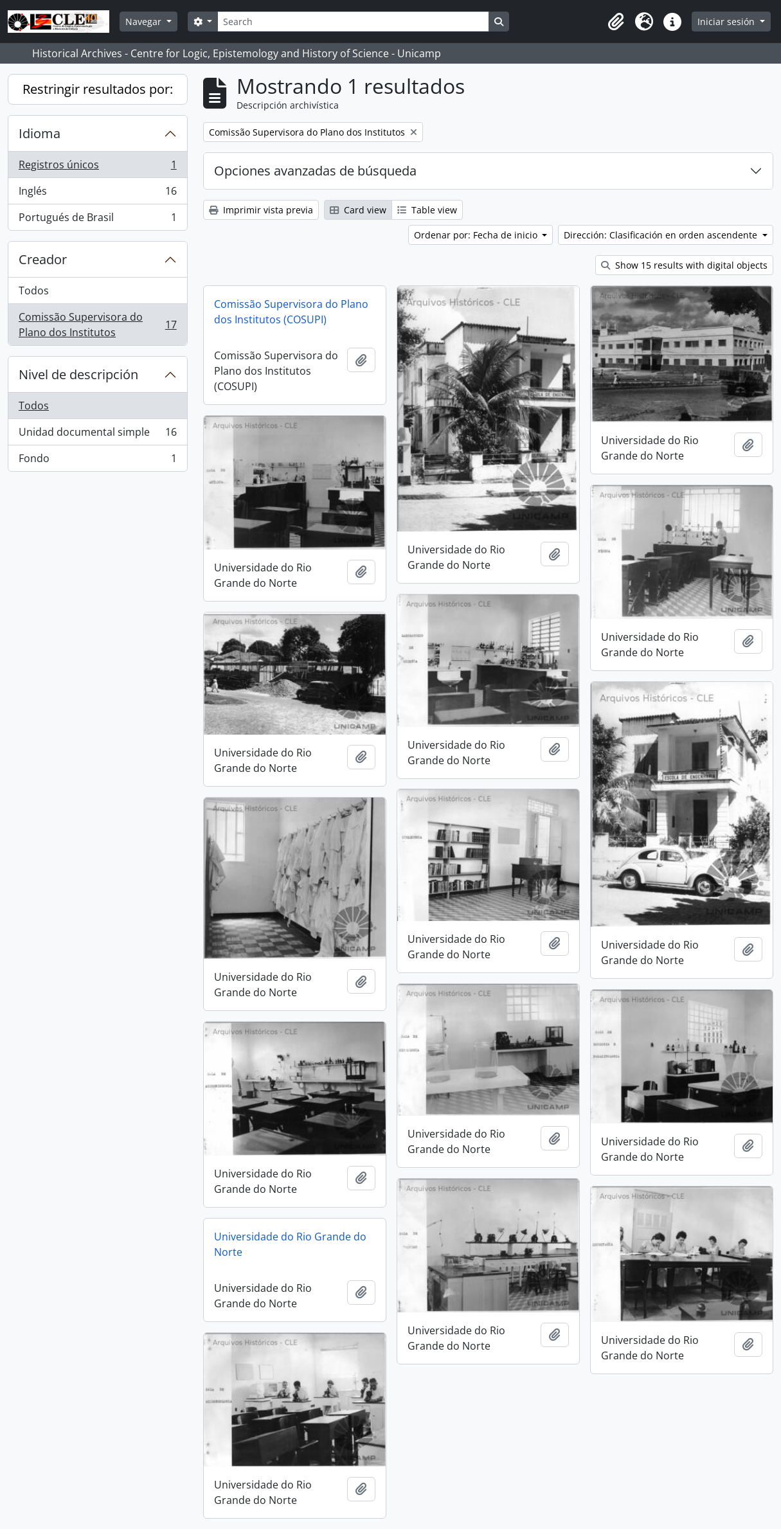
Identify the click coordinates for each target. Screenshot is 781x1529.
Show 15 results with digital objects (684, 265)
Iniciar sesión (727, 21)
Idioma (39, 133)
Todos (34, 290)
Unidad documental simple (97, 434)
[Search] (353, 21)
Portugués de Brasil (97, 220)
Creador (43, 259)
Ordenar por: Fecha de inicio (477, 235)
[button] (616, 22)
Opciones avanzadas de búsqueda (315, 170)
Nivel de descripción (78, 374)
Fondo (97, 461)
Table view (427, 210)
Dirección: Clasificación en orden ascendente (662, 235)
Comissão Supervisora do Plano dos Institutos (97, 324)
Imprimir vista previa (261, 210)
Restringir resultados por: (97, 89)
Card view (358, 210)
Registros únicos (97, 167)
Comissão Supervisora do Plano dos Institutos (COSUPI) (291, 311)
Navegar (144, 21)
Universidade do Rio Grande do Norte (290, 1244)
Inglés (97, 193)
